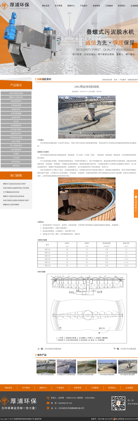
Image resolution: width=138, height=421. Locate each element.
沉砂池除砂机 (16, 150)
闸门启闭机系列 (16, 146)
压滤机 (16, 154)
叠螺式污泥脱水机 (16, 97)
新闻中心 (71, 6)
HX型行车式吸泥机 (128, 349)
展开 (136, 203)
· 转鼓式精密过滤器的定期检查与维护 (15, 200)
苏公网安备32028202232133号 (125, 419)
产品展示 (83, 6)
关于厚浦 (58, 6)
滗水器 (16, 121)
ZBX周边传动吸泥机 (53, 349)
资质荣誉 (96, 6)
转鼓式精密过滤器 (16, 93)
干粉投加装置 (16, 105)
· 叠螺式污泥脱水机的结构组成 (13, 196)
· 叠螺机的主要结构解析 (10, 204)
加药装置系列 (16, 101)
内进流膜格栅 (16, 113)
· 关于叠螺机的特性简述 (10, 192)
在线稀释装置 (16, 125)
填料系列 (16, 166)
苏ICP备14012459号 (105, 419)
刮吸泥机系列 (16, 133)
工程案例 (109, 6)
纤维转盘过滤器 (16, 137)
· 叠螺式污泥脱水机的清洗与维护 (14, 184)
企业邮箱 (134, 6)
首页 (115, 80)
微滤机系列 (16, 109)
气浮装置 (16, 158)
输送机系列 (16, 117)
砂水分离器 (16, 141)
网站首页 (45, 6)
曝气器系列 (16, 162)
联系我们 (121, 6)
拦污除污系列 (16, 129)
